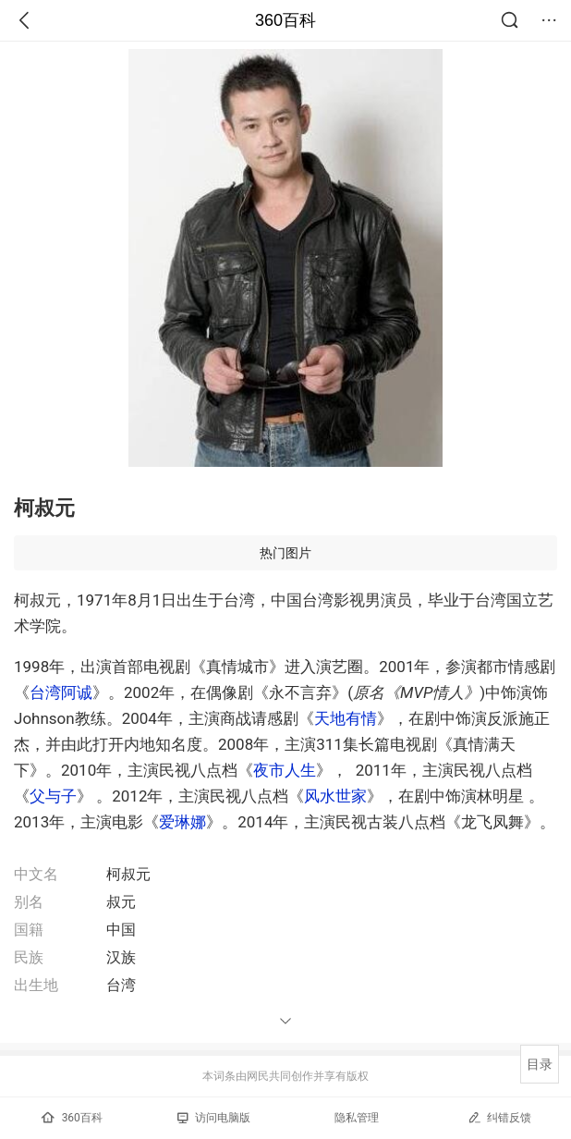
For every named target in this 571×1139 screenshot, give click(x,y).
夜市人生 (284, 770)
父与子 (53, 796)
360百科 (285, 20)
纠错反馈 (499, 1117)
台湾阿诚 (61, 692)
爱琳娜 (182, 822)
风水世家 (335, 796)
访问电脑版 (213, 1117)
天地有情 (345, 718)
